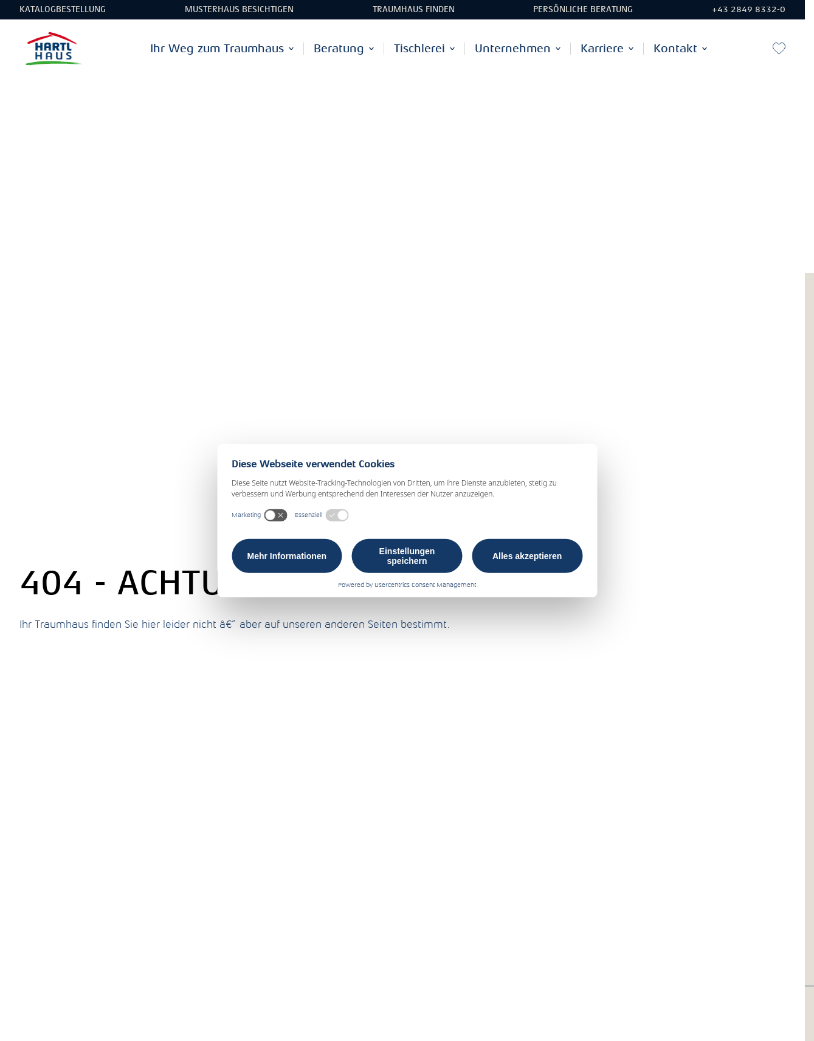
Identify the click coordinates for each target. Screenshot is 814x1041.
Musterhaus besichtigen (239, 9)
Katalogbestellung (62, 9)
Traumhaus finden (414, 9)
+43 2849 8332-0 (748, 9)
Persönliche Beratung (583, 9)
